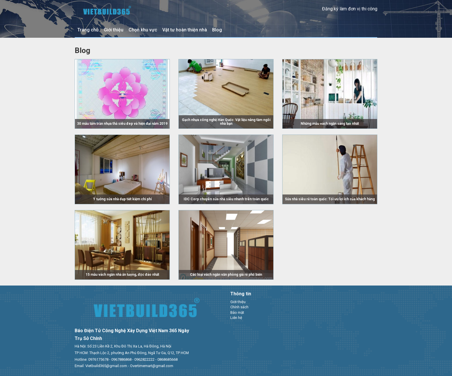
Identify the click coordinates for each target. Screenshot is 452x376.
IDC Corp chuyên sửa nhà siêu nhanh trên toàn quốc (226, 199)
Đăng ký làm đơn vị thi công (349, 9)
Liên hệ (236, 317)
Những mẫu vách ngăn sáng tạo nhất (330, 124)
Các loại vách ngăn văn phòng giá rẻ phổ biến (226, 275)
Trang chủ (88, 30)
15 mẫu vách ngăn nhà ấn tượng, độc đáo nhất (122, 275)
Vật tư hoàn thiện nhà (184, 30)
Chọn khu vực (143, 30)
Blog (217, 30)
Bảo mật (237, 312)
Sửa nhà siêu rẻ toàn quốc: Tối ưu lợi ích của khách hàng (330, 199)
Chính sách (239, 307)
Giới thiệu (113, 30)
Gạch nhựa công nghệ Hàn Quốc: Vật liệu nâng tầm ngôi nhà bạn (226, 122)
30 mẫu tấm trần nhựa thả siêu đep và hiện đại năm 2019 (122, 124)
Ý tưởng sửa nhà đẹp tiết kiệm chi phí (122, 199)
